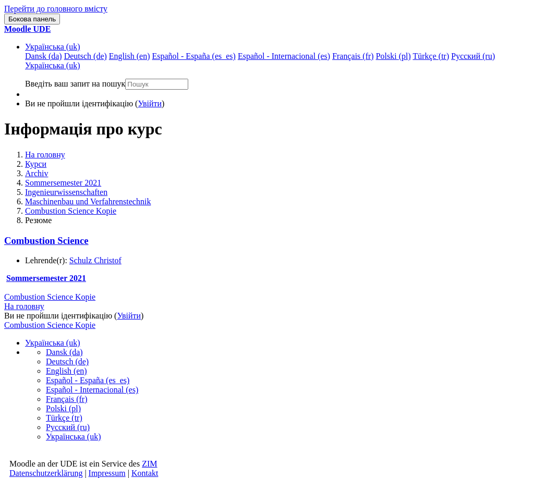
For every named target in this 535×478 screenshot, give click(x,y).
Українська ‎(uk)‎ (52, 46)
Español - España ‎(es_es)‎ (87, 380)
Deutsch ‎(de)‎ (67, 361)
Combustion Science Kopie (70, 210)
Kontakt (145, 473)
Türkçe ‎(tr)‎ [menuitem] (431, 56)
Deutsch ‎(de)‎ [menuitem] (85, 56)
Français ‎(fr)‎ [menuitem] (353, 56)
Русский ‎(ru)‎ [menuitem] (473, 56)
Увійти (150, 103)
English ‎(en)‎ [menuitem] (129, 56)
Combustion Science (46, 240)
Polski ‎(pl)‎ (63, 408)
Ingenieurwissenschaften (66, 192)
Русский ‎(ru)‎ (68, 427)
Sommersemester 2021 (63, 182)
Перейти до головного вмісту (55, 8)
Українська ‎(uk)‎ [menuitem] (52, 65)
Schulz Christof (95, 260)
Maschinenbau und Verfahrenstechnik (88, 201)
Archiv (36, 173)
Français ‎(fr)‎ (67, 399)
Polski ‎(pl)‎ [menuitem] (393, 56)
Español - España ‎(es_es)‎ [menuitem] (193, 56)
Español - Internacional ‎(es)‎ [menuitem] (284, 56)
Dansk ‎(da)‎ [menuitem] (43, 56)
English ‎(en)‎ (66, 370)
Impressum (107, 473)
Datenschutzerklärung (45, 473)
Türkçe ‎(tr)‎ (64, 417)
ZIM (149, 463)
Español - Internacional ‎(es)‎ (92, 389)
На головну (45, 154)
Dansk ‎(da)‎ (64, 352)
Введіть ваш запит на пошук (75, 83)
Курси (35, 164)
